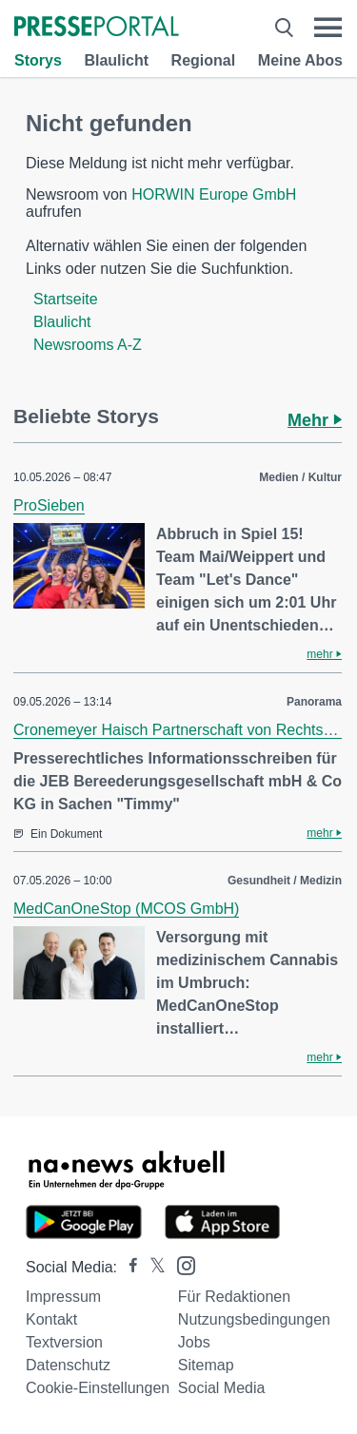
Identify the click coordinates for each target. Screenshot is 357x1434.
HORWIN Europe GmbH (213, 194)
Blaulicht (116, 60)
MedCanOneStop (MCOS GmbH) (126, 909)
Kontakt (51, 1319)
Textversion (64, 1342)
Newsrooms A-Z (87, 345)
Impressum (63, 1297)
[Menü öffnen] (328, 27)
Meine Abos (300, 60)
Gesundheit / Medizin (285, 880)
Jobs (194, 1342)
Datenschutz (68, 1365)
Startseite (65, 299)
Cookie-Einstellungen (97, 1388)
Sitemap (206, 1365)
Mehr (315, 420)
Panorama (314, 701)
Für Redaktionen (234, 1297)
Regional (203, 60)
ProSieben (49, 505)
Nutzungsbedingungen (254, 1319)
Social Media (222, 1388)
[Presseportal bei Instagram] (180, 1264)
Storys (38, 60)
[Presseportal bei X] (152, 1267)
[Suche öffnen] (284, 27)
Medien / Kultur (300, 477)
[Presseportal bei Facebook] (127, 1267)
